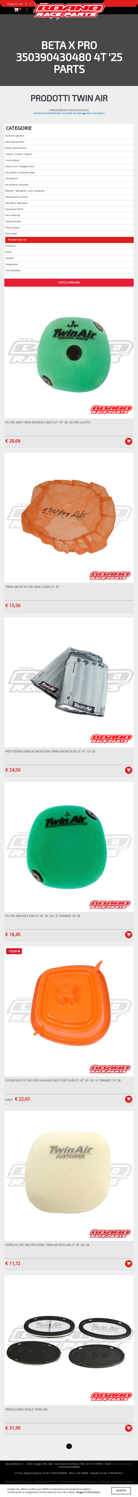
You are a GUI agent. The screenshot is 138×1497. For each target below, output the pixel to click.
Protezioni (10, 246)
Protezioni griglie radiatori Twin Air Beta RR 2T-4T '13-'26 (50, 752)
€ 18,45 (12, 935)
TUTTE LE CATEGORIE (69, 282)
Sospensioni (11, 264)
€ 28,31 (9, 1100)
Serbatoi (9, 258)
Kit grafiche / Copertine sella (19, 172)
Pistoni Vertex (12, 227)
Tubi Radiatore (12, 270)
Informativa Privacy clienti (19, 1482)
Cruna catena (12, 160)
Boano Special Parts (15, 148)
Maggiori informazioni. (88, 1492)
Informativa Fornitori (46, 1482)
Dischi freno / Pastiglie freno (19, 166)
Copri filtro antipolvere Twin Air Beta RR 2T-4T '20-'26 (47, 1245)
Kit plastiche (11, 178)
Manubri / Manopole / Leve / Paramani (25, 190)
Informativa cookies (123, 1482)
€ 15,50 (12, 605)
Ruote (8, 252)
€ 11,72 (12, 1264)
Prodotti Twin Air (17, 239)
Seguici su (15, 4)
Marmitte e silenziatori (16, 203)
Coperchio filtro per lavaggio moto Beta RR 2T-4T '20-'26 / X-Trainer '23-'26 (63, 1081)
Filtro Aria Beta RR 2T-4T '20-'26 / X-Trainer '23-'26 (42, 916)
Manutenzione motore (16, 197)
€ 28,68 (12, 441)
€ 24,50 (12, 770)
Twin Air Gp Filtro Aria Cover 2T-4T (32, 587)
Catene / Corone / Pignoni (18, 154)
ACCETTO (121, 1490)
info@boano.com (121, 1464)
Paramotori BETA (14, 209)
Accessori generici (14, 135)
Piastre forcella (13, 221)
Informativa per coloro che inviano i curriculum (84, 1482)
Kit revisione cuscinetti (16, 184)
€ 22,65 (22, 1099)
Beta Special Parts (14, 141)
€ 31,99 (12, 1428)
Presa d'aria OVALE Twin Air (26, 1410)
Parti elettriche (12, 215)
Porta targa (11, 233)
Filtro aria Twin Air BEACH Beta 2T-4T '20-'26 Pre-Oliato (47, 422)
